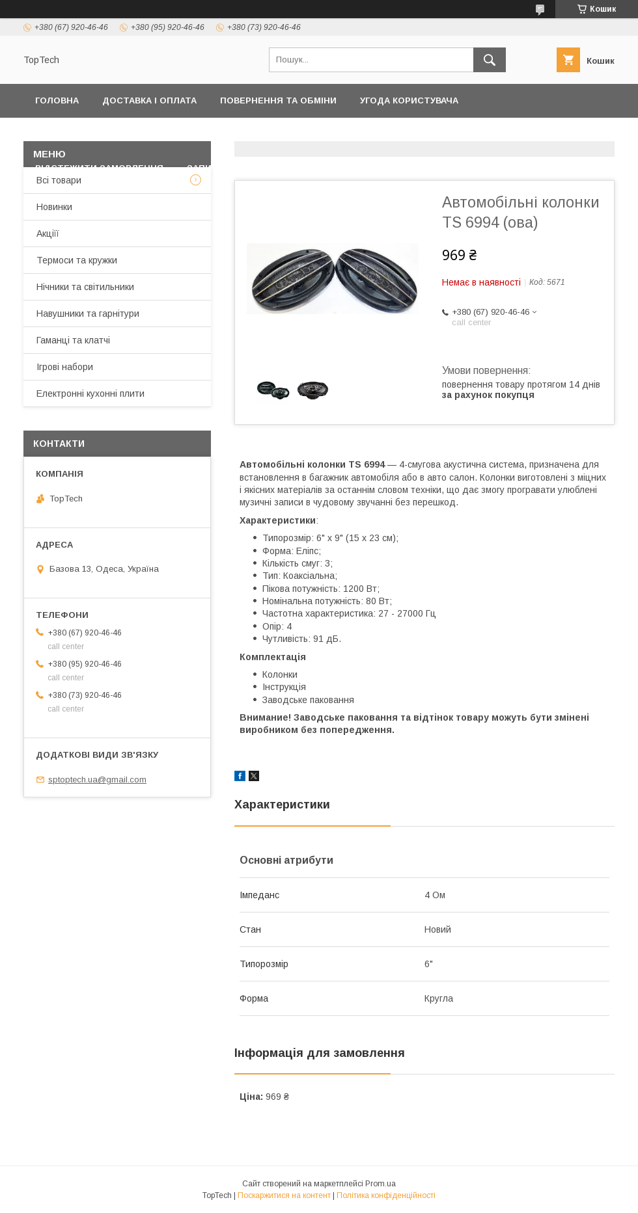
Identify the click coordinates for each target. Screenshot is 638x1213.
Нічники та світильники (85, 287)
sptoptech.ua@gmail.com (97, 779)
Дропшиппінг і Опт (456, 134)
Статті (338, 168)
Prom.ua (380, 1183)
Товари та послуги (322, 134)
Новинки (54, 207)
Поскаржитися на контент (284, 1195)
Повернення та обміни (278, 100)
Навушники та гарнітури (87, 313)
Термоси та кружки (76, 260)
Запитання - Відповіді (243, 168)
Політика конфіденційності (106, 134)
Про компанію (564, 134)
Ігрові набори (64, 367)
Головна (57, 100)
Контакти (226, 134)
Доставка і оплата (149, 100)
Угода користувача (409, 100)
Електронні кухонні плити (90, 393)
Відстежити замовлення (99, 168)
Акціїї (47, 233)
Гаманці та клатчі (73, 340)
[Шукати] (489, 59)
